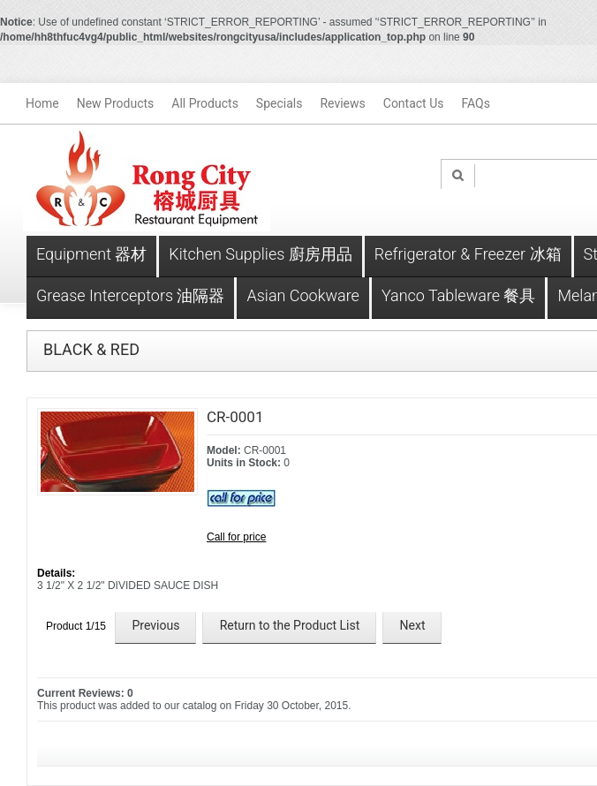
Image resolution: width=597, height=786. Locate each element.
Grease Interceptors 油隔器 (130, 295)
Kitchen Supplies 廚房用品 (260, 254)
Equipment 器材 (91, 254)
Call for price (236, 537)
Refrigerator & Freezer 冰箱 (468, 254)
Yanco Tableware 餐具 (459, 295)
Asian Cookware (302, 295)
